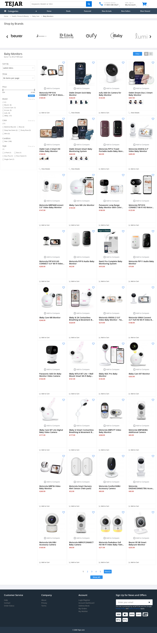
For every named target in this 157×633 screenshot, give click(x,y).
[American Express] (132, 614)
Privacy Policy (120, 608)
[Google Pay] (126, 620)
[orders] (18, 68)
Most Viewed (145, 11)
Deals (68, 11)
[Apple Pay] (119, 620)
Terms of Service (134, 608)
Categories (13, 11)
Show (4, 74)
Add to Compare (53, 88)
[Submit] (149, 602)
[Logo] (13, 6)
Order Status (9, 606)
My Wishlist (83, 611)
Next (107, 571)
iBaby (8, 116)
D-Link (7, 110)
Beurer (7, 105)
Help (6, 600)
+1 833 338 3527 (111, 4)
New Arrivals (107, 11)
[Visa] (119, 614)
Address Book (84, 606)
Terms (43, 606)
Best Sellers (125, 11)
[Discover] (139, 614)
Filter (138, 54)
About (43, 600)
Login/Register (84, 600)
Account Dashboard (86, 603)
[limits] (18, 78)
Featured (87, 11)
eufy (7, 113)
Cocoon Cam (10, 108)
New (8, 141)
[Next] (150, 36)
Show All (96, 577)
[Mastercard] (126, 614)
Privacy (44, 603)
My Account (132, 4)
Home (49, 11)
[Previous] (7, 36)
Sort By (5, 64)
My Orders (82, 608)
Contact (7, 603)
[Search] (89, 4)
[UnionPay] (146, 614)
